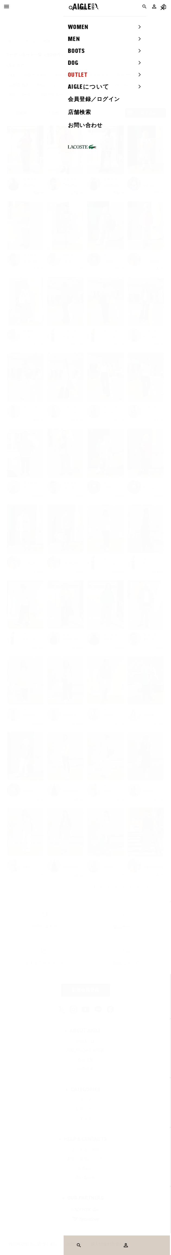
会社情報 (85, 1059)
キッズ (86, 1118)
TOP (8, 41)
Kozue (69, 336)
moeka (150, 336)
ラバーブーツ (119, 85)
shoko (28, 185)
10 (146, 887)
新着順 (21, 113)
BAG (41, 85)
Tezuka (70, 185)
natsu (149, 185)
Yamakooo (154, 261)
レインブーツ (64, 85)
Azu (107, 791)
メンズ (86, 1100)
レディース (85, 1109)
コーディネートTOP (34, 41)
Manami (70, 791)
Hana (149, 715)
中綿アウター (51, 95)
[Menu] (6, 6)
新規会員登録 (85, 990)
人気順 (53, 113)
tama (108, 412)
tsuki (67, 261)
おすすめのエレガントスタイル (81, 75)
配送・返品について (85, 1159)
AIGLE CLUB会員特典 (85, 1050)
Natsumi (111, 185)
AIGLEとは (85, 1041)
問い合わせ (85, 1177)
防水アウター (128, 75)
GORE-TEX (18, 85)
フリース (92, 85)
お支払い (85, 1168)
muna (28, 488)
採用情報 (85, 1069)
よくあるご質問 (85, 1150)
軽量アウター (35, 75)
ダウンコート (20, 95)
